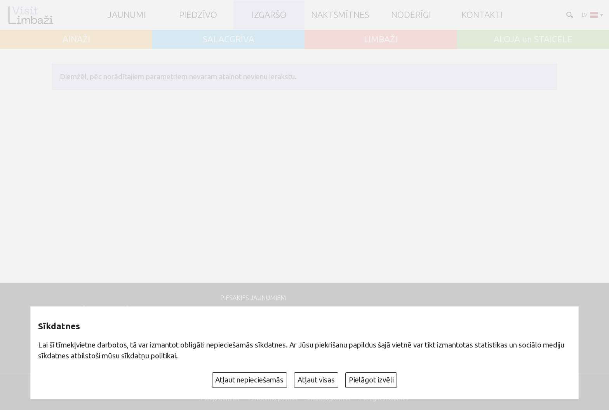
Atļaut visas (316, 379)
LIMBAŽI (380, 39)
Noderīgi (411, 14)
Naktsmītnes (340, 14)
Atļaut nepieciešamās (249, 379)
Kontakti (482, 14)
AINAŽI (76, 39)
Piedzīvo (198, 14)
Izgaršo (269, 14)
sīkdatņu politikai (148, 355)
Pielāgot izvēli (371, 379)
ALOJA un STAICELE (533, 39)
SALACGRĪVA (228, 39)
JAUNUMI (127, 14)
